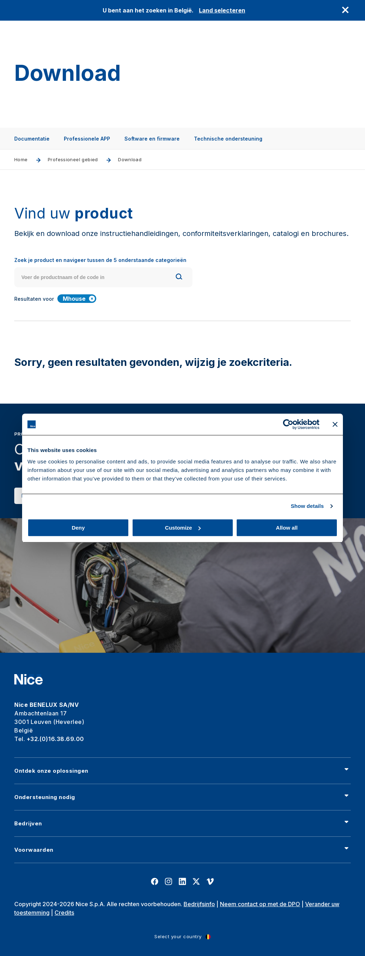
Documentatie (32, 139)
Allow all (287, 528)
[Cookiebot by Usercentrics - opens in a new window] (288, 424)
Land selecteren (222, 10)
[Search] (179, 277)
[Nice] (28, 679)
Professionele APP (87, 139)
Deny (78, 528)
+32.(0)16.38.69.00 (55, 738)
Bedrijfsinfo (199, 904)
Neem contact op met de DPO (260, 904)
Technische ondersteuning (228, 139)
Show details (307, 506)
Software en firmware (152, 139)
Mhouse (79, 298)
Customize (183, 528)
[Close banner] (335, 424)
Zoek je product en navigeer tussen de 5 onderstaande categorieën (100, 260)
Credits (64, 912)
